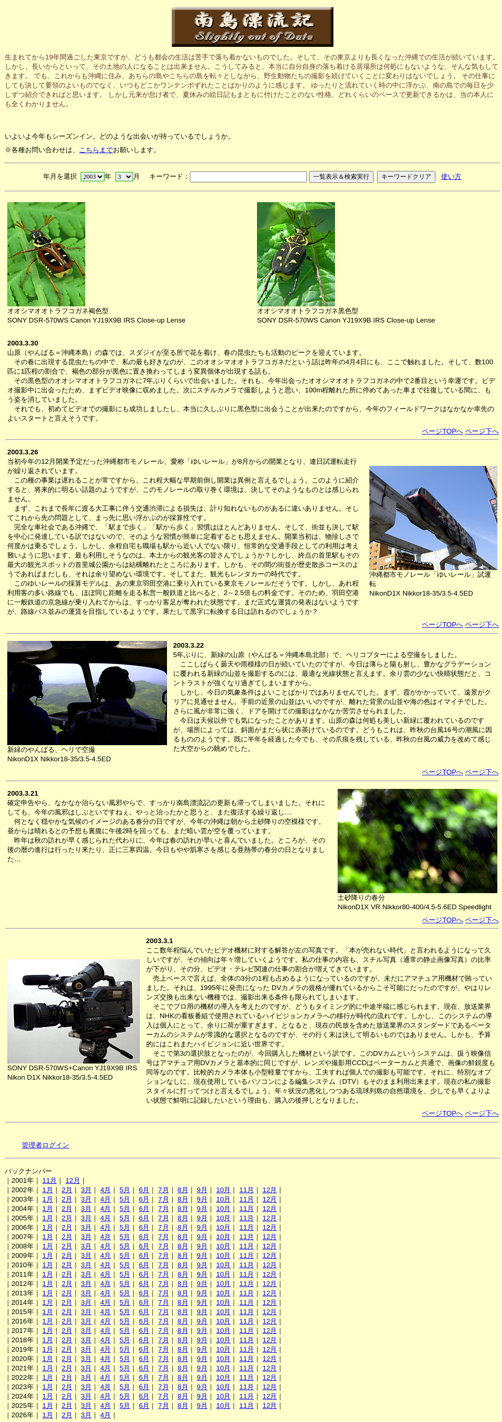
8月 (182, 1190)
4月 (105, 1190)
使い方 (451, 176)
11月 (49, 1180)
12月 (73, 1180)
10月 (223, 1190)
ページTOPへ (442, 431)
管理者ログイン (45, 1145)
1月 (47, 1190)
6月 (144, 1190)
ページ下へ (482, 431)
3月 (86, 1190)
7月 (163, 1190)
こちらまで (96, 150)
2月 (66, 1190)
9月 (202, 1190)
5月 (125, 1190)
